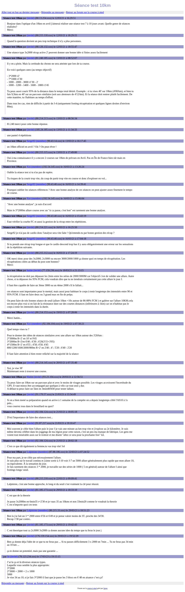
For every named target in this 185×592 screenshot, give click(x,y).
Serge (105, 588)
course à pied (92, 588)
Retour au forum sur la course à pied (85, 12)
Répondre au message (52, 12)
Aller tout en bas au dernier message (20, 12)
